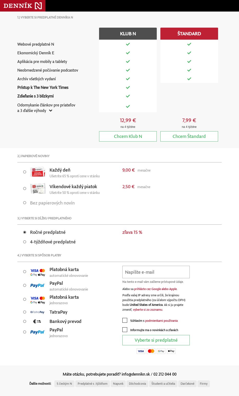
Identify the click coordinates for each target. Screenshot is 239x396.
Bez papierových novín (49, 203)
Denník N (22, 6)
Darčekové (187, 384)
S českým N (64, 384)
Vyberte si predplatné (156, 340)
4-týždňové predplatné (49, 242)
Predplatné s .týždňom (92, 384)
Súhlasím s (150, 320)
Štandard (189, 136)
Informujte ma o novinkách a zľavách (150, 329)
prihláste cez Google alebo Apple (155, 289)
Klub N (128, 136)
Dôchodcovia (137, 384)
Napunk (118, 384)
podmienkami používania (161, 321)
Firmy (204, 384)
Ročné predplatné (44, 232)
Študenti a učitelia (163, 384)
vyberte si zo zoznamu (147, 310)
